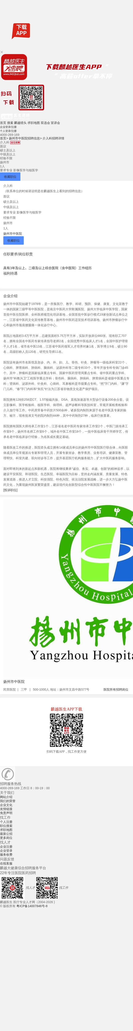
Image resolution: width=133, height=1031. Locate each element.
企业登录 (6, 850)
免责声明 (6, 813)
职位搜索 (6, 826)
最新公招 (6, 834)
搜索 (10, 123)
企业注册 (6, 846)
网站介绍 (6, 797)
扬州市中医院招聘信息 (25, 138)
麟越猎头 (20, 123)
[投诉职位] (10, 490)
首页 (3, 123)
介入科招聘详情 (53, 138)
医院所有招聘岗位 (116, 689)
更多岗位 (6, 838)
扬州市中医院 (12, 233)
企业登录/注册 (8, 127)
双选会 (45, 123)
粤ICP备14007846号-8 (31, 906)
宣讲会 (55, 123)
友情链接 (6, 809)
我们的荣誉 (8, 801)
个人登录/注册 (8, 131)
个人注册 (6, 822)
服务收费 (6, 854)
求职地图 (33, 123)
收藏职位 (10, 176)
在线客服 (6, 863)
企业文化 (6, 805)
